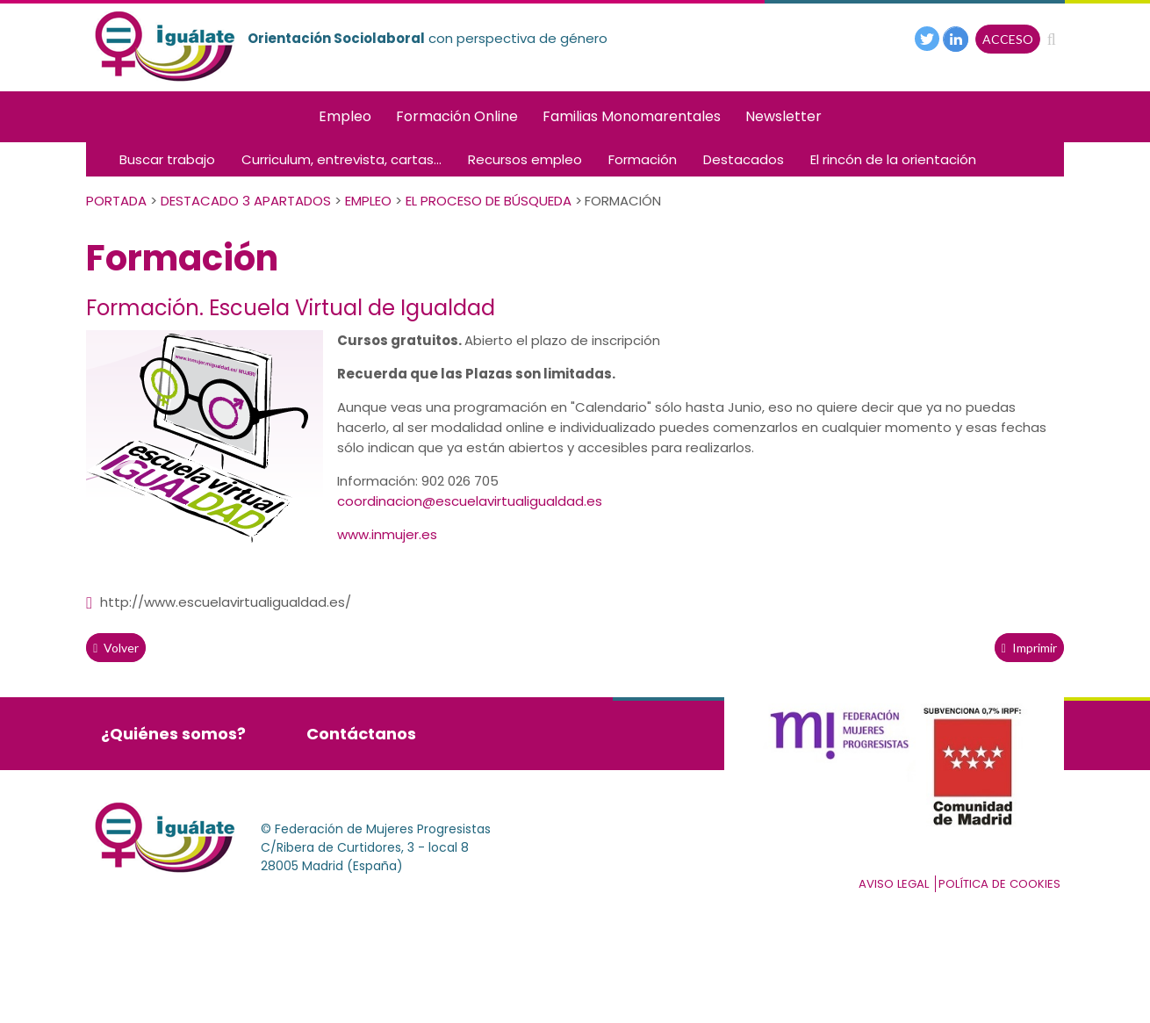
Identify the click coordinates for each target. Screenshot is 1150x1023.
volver (116, 647)
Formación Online (457, 116)
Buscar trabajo (167, 159)
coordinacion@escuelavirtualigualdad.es (469, 501)
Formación (642, 159)
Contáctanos (361, 734)
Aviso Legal (894, 883)
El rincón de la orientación (893, 159)
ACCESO (1007, 39)
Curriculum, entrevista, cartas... (341, 159)
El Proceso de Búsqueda (488, 200)
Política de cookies (999, 883)
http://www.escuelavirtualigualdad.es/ (218, 602)
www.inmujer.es (387, 534)
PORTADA (116, 200)
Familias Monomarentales (632, 116)
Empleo (345, 116)
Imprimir (1029, 647)
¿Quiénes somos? (173, 734)
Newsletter (783, 116)
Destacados (743, 159)
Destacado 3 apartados (246, 200)
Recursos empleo (525, 159)
